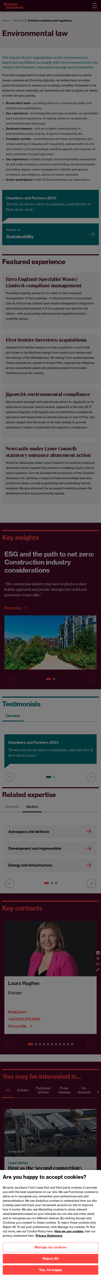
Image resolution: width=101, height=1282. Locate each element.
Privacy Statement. (49, 1240)
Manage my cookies (50, 1252)
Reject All (50, 1263)
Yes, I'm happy (50, 1274)
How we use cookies (69, 1235)
